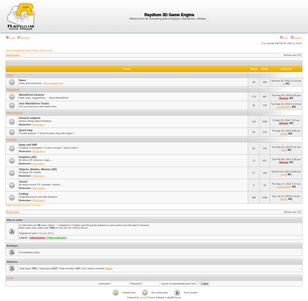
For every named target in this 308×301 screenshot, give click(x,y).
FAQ (284, 37)
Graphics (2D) (28, 157)
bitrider (284, 133)
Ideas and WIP (28, 144)
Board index (13, 55)
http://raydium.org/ (53, 83)
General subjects (30, 118)
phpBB (143, 297)
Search (296, 37)
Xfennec (284, 98)
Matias (283, 199)
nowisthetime (284, 107)
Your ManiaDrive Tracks (34, 103)
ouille (284, 150)
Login (10, 37)
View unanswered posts (18, 50)
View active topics (43, 50)
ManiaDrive (13, 89)
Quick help (26, 130)
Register (23, 37)
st (284, 83)
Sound (23, 181)
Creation (12, 139)
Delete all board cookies (18, 205)
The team (36, 205)
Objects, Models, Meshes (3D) (38, 169)
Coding (23, 193)
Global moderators (57, 238)
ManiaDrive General (31, 94)
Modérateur (39, 124)
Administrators (37, 238)
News (10, 75)
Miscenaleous (15, 112)
